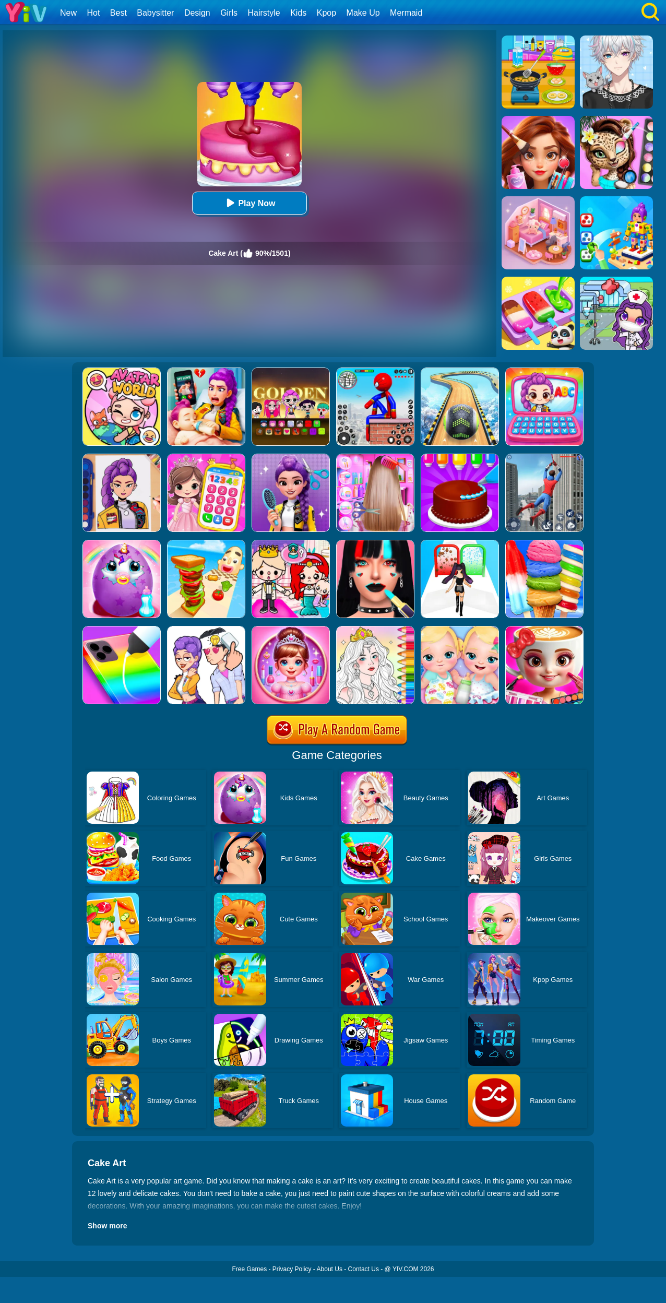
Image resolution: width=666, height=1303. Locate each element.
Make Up (363, 12)
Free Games (249, 1269)
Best (118, 12)
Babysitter (155, 12)
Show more (107, 1226)
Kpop (326, 12)
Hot (93, 12)
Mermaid (406, 12)
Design (197, 12)
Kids (298, 12)
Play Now (249, 202)
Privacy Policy (292, 1269)
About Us (329, 1269)
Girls (228, 12)
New (68, 12)
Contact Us (363, 1269)
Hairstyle (264, 12)
